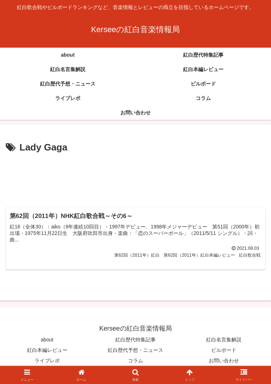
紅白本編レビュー (47, 350)
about (47, 339)
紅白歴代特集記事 (135, 339)
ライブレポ (47, 361)
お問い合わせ (224, 361)
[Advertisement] (135, 177)
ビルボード (223, 350)
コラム (135, 361)
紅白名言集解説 (223, 339)
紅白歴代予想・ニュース (135, 350)
